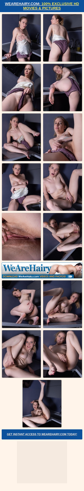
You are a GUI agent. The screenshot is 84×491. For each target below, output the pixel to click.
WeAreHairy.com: (42, 6)
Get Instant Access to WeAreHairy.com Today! (42, 434)
